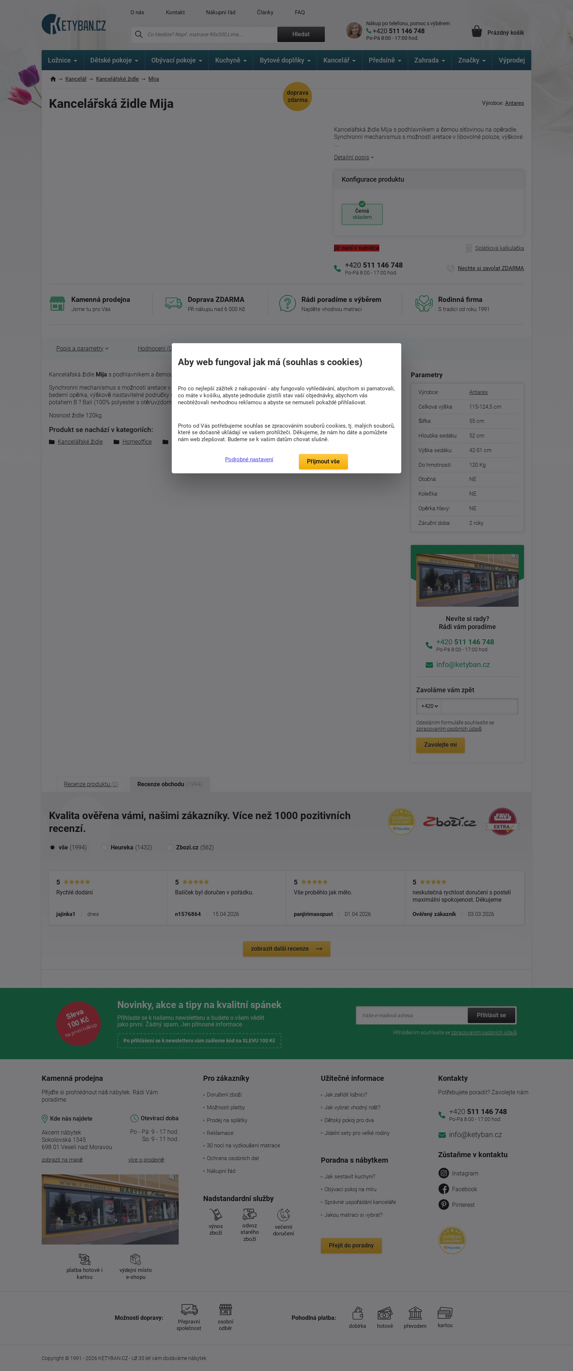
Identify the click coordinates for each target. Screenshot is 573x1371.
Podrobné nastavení (249, 459)
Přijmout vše (323, 461)
